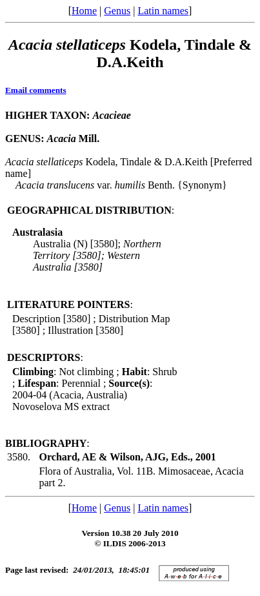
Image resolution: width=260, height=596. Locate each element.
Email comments (35, 90)
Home (84, 10)
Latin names (162, 10)
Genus (117, 10)
